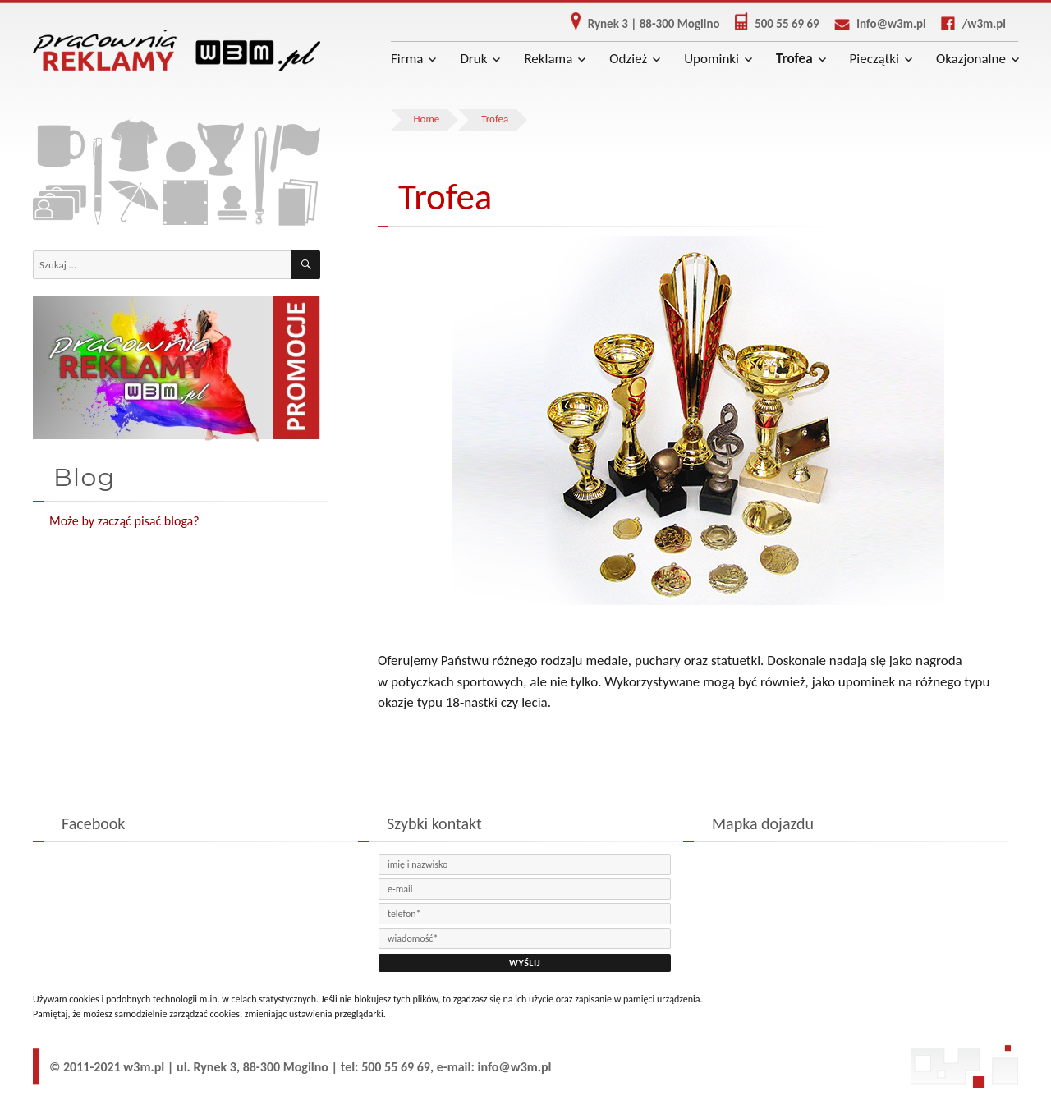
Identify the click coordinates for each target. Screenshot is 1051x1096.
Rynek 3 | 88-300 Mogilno (639, 23)
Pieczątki (874, 58)
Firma (407, 58)
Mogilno (305, 1067)
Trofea (794, 58)
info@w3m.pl (874, 23)
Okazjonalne (971, 58)
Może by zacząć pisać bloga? (124, 521)
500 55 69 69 (771, 23)
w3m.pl (143, 1067)
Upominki (711, 58)
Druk (473, 58)
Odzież (628, 58)
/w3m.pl (967, 23)
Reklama (548, 58)
